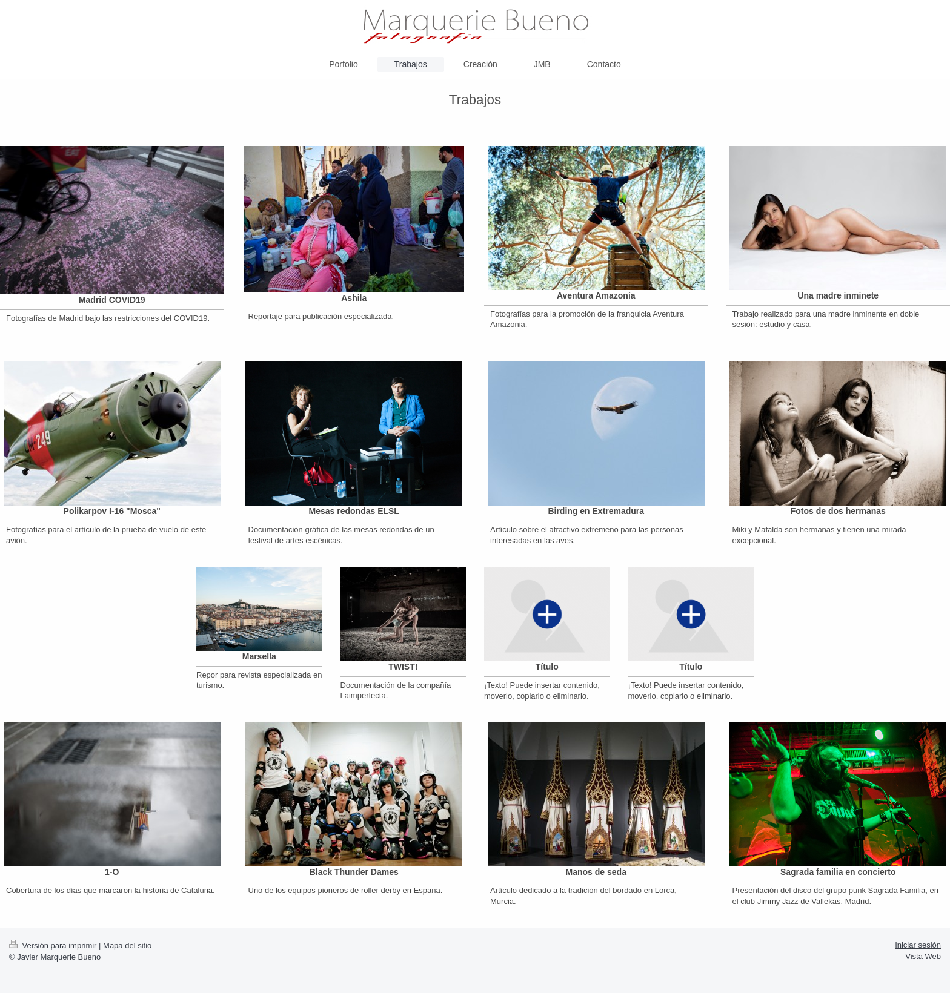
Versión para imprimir (54, 945)
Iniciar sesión (918, 944)
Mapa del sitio (127, 945)
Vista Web (923, 956)
